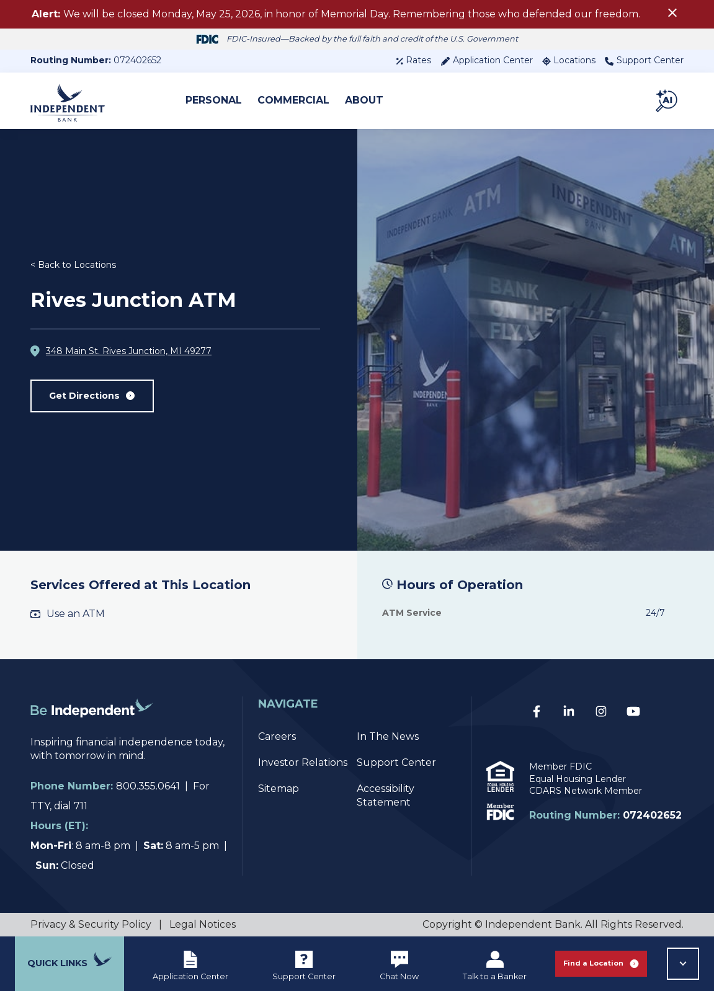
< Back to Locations (73, 267)
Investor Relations (302, 762)
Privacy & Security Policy (90, 924)
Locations (569, 60)
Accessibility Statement (385, 795)
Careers (277, 736)
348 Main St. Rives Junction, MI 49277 (129, 353)
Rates (413, 60)
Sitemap (278, 788)
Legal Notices (202, 924)
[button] (667, 100)
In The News (388, 736)
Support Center (644, 60)
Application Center (486, 60)
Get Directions (95, 398)
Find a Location (601, 963)
